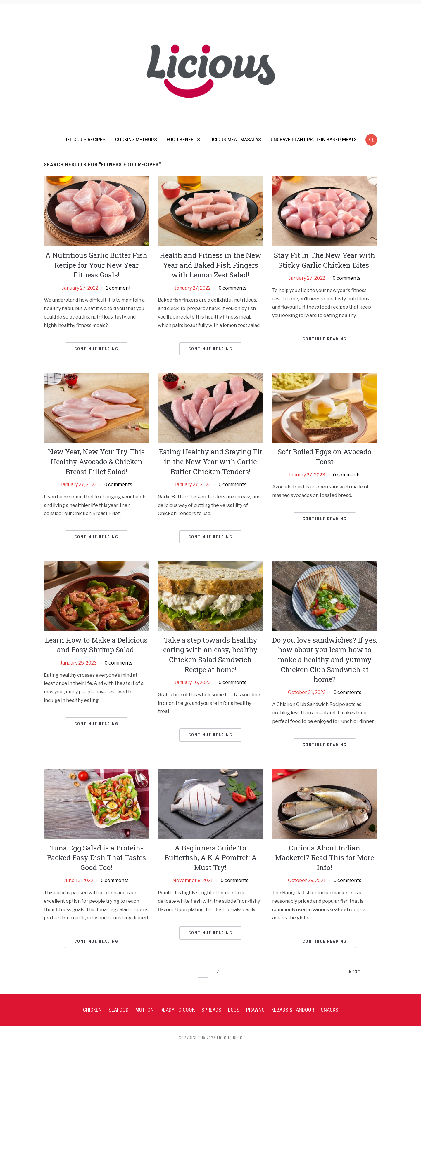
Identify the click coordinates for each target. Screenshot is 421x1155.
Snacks (329, 1010)
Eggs (233, 1010)
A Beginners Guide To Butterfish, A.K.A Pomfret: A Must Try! (210, 857)
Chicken (92, 1010)
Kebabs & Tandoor (292, 1010)
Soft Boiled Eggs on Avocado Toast (324, 456)
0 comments (232, 288)
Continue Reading (96, 349)
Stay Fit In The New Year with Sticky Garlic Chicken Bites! (324, 260)
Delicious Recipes (85, 139)
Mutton (144, 1010)
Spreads (211, 1010)
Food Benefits (183, 139)
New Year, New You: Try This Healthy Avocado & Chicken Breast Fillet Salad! (96, 461)
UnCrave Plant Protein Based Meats (314, 139)
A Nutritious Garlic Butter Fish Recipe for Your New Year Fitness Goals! (96, 265)
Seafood (118, 1010)
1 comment (118, 288)
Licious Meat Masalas (235, 139)
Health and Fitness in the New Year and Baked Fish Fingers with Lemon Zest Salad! (210, 265)
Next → (358, 972)
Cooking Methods (136, 139)
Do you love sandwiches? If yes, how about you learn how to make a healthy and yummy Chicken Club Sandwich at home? (324, 659)
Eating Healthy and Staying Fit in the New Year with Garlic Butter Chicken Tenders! (210, 461)
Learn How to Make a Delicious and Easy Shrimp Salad (96, 645)
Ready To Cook (178, 1010)
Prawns (255, 1010)
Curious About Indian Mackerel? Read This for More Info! (324, 857)
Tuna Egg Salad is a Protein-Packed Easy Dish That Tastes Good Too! (96, 857)
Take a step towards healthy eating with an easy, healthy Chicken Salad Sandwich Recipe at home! (210, 654)
